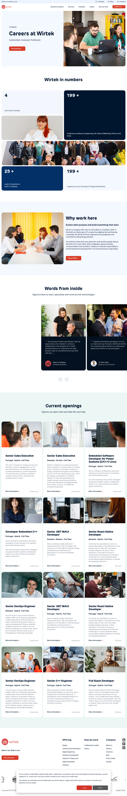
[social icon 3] (123, 747)
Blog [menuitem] (107, 755)
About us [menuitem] (109, 745)
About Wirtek (72, 258)
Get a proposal (9, 758)
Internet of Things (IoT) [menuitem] (70, 758)
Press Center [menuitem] (110, 758)
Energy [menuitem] (64, 745)
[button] (60, 379)
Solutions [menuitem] (65, 765)
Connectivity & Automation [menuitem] (71, 749)
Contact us (118, 7)
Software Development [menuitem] (70, 755)
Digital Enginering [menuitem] (68, 752)
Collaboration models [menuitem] (91, 745)
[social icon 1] (123, 740)
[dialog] (63, 781)
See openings (16, 49)
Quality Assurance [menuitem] (68, 762)
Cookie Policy (74, 776)
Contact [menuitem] (108, 762)
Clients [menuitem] (86, 749)
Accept (84, 788)
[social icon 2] (123, 743)
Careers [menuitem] (109, 749)
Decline (100, 788)
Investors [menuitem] (109, 752)
